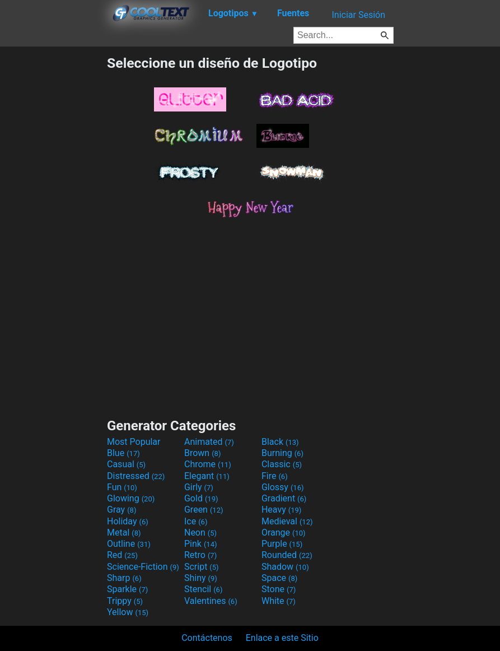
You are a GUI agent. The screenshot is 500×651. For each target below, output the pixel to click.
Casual (126, 464)
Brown (202, 453)
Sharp (124, 578)
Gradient (283, 498)
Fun (122, 487)
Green (203, 509)
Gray (121, 509)
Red (122, 555)
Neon (200, 532)
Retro (200, 555)
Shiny (200, 578)
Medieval (287, 521)
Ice (195, 521)
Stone (278, 589)
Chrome (207, 464)
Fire (274, 476)
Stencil (203, 589)
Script (201, 566)
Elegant (207, 476)
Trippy (125, 601)
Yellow (127, 612)
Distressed (136, 476)
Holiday (127, 521)
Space (279, 578)
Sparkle (127, 589)
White (278, 601)
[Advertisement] (53, 223)
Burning (282, 453)
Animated (209, 441)
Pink (200, 543)
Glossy (282, 487)
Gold (201, 498)
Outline (129, 543)
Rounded (286, 555)
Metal (124, 532)
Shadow (285, 566)
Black (280, 441)
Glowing (131, 498)
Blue (123, 453)
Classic (281, 464)
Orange (283, 532)
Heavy (281, 509)
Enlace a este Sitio (282, 638)
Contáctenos (206, 638)
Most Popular (134, 441)
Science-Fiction (143, 566)
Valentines (210, 601)
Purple (281, 543)
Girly (198, 487)
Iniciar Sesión (358, 15)
